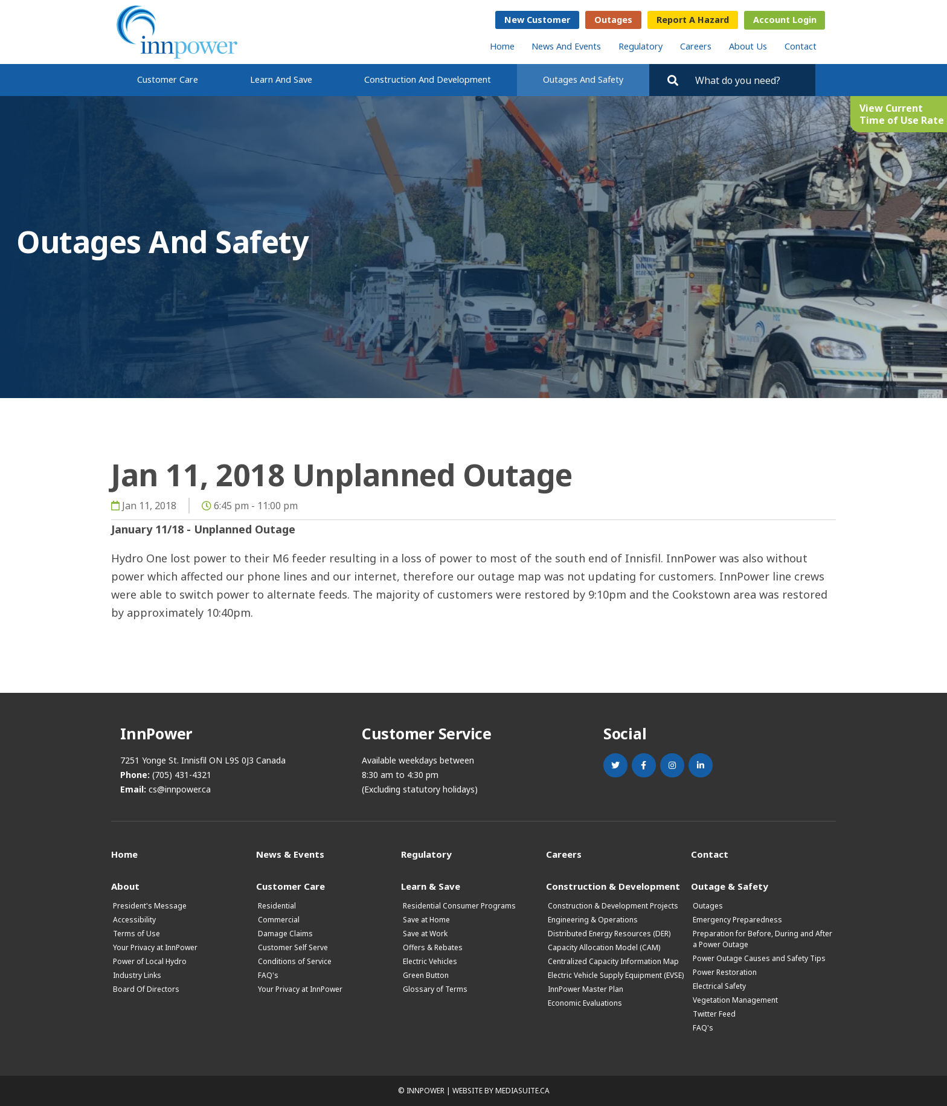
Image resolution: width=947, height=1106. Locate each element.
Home (502, 46)
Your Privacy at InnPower (155, 947)
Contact (801, 46)
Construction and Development (427, 79)
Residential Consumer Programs (459, 906)
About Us (748, 46)
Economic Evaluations (585, 1003)
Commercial (279, 920)
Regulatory (640, 46)
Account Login (785, 19)
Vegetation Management (735, 1000)
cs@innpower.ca (180, 789)
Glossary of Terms (435, 989)
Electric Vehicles (430, 961)
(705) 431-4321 (181, 774)
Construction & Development (613, 886)
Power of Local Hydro (150, 961)
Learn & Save (430, 886)
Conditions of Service (295, 961)
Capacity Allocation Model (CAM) (604, 947)
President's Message (150, 906)
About (125, 886)
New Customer (537, 19)
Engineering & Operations (593, 920)
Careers (695, 46)
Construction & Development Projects (613, 906)
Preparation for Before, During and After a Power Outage (762, 939)
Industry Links (137, 975)
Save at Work (425, 933)
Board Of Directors (146, 989)
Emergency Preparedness (737, 920)
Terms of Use (136, 933)
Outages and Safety (583, 79)
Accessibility (134, 920)
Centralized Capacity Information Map (613, 961)
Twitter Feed (714, 1014)
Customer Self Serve (293, 947)
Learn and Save (281, 79)
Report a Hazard (692, 19)
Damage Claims (285, 933)
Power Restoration (725, 972)
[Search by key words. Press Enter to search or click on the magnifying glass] (749, 80)
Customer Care (167, 79)
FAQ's (268, 975)
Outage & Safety (729, 886)
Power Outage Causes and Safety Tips (759, 958)
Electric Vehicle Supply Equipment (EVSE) (616, 975)
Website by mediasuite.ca (501, 1090)
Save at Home (426, 920)
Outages (613, 19)
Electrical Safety (719, 986)
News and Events (566, 46)
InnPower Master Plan (585, 989)
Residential (277, 906)
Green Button (426, 975)
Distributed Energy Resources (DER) (609, 933)
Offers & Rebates (433, 947)
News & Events (290, 854)
